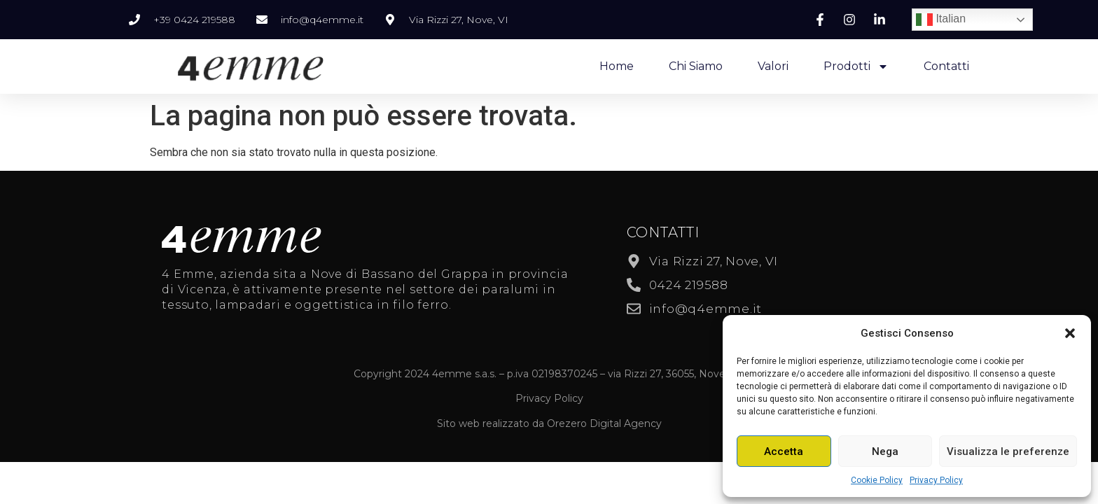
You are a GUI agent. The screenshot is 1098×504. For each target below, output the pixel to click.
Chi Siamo (696, 66)
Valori (773, 66)
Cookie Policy (877, 480)
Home (616, 66)
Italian (941, 19)
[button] (1070, 333)
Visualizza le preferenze (1008, 451)
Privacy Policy (936, 480)
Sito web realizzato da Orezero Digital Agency (549, 423)
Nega (885, 451)
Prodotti (856, 66)
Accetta (783, 451)
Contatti (946, 66)
